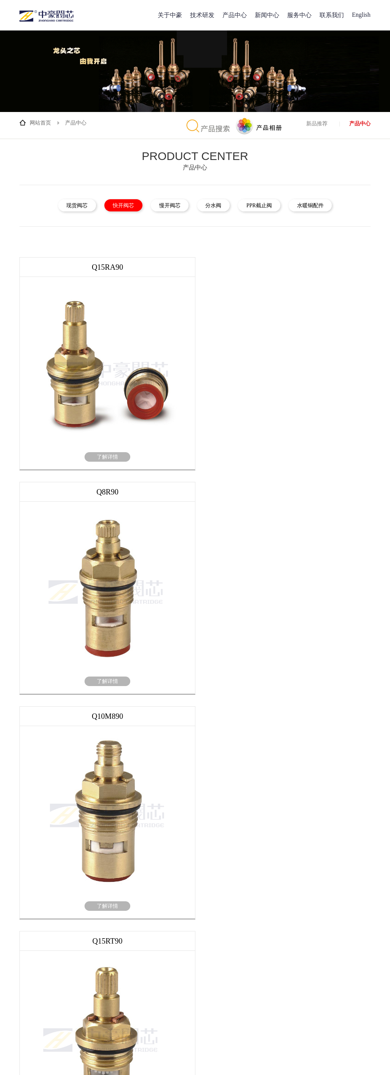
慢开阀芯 (166, 205)
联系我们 (332, 15)
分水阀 (217, 205)
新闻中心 (267, 15)
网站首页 (40, 123)
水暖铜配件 (327, 205)
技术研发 (202, 15)
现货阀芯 (60, 205)
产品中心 (234, 15)
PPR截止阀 (269, 205)
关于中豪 (170, 15)
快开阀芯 (113, 205)
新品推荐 (317, 123)
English (361, 14)
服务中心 (299, 15)
